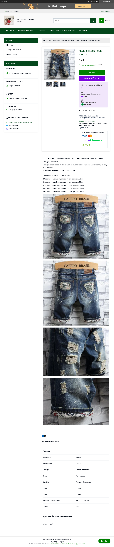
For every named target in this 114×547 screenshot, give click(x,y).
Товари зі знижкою (14, 50)
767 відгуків (94, 1)
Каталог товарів (25, 31)
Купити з (92, 78)
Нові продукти (12, 54)
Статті (42, 31)
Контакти (83, 31)
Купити (92, 72)
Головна (10, 31)
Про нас (10, 45)
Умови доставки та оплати (62, 31)
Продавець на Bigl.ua (57, 542)
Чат (104, 541)
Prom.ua (68, 540)
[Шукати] (93, 20)
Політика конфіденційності (76, 544)
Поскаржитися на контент (58, 544)
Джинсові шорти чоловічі (69, 40)
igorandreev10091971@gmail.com (20, 122)
